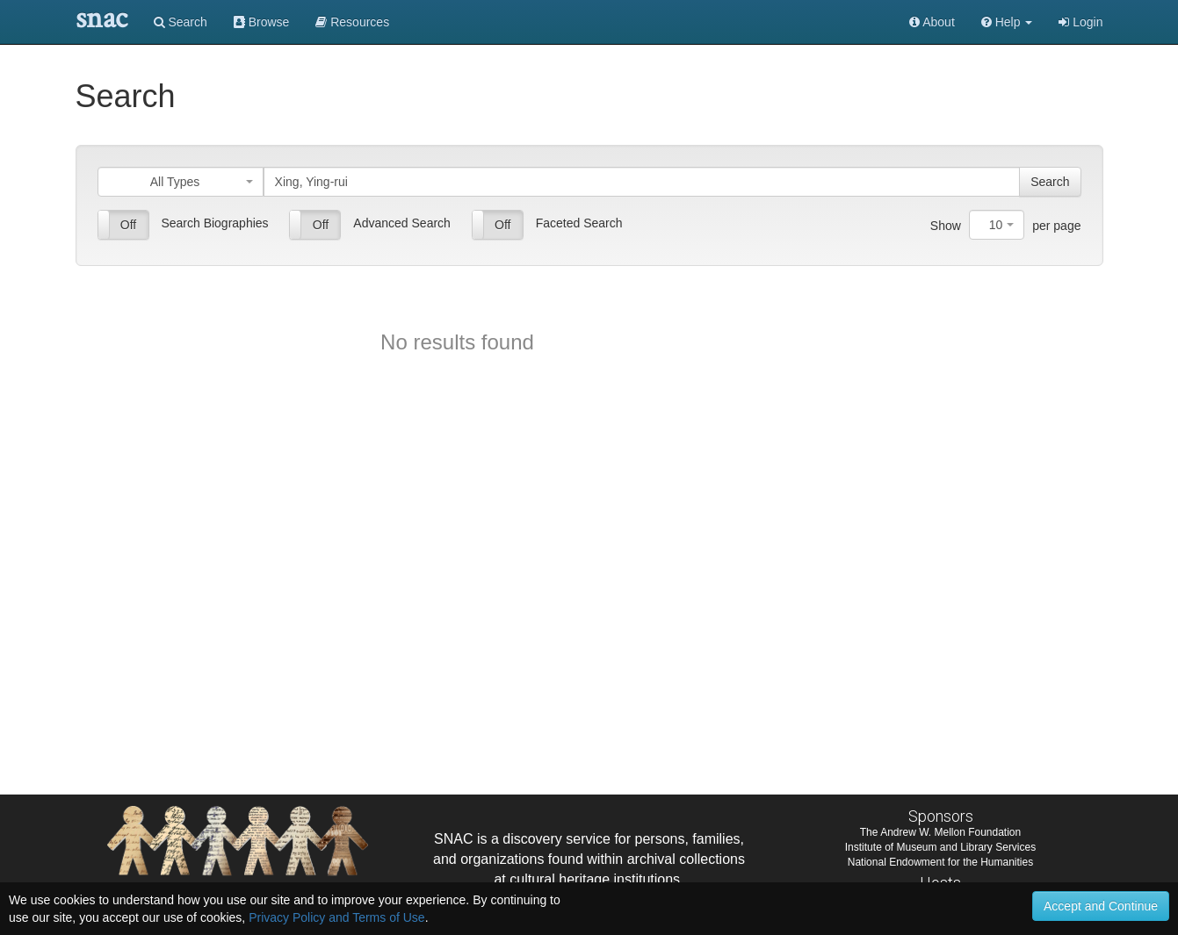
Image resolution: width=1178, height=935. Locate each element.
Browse (262, 22)
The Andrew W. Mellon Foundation (940, 832)
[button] (1007, 22)
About (932, 22)
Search (180, 22)
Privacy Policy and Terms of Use (336, 917)
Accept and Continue (1101, 906)
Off (128, 225)
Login (1080, 22)
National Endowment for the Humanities (940, 862)
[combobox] (181, 182)
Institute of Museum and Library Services (940, 847)
